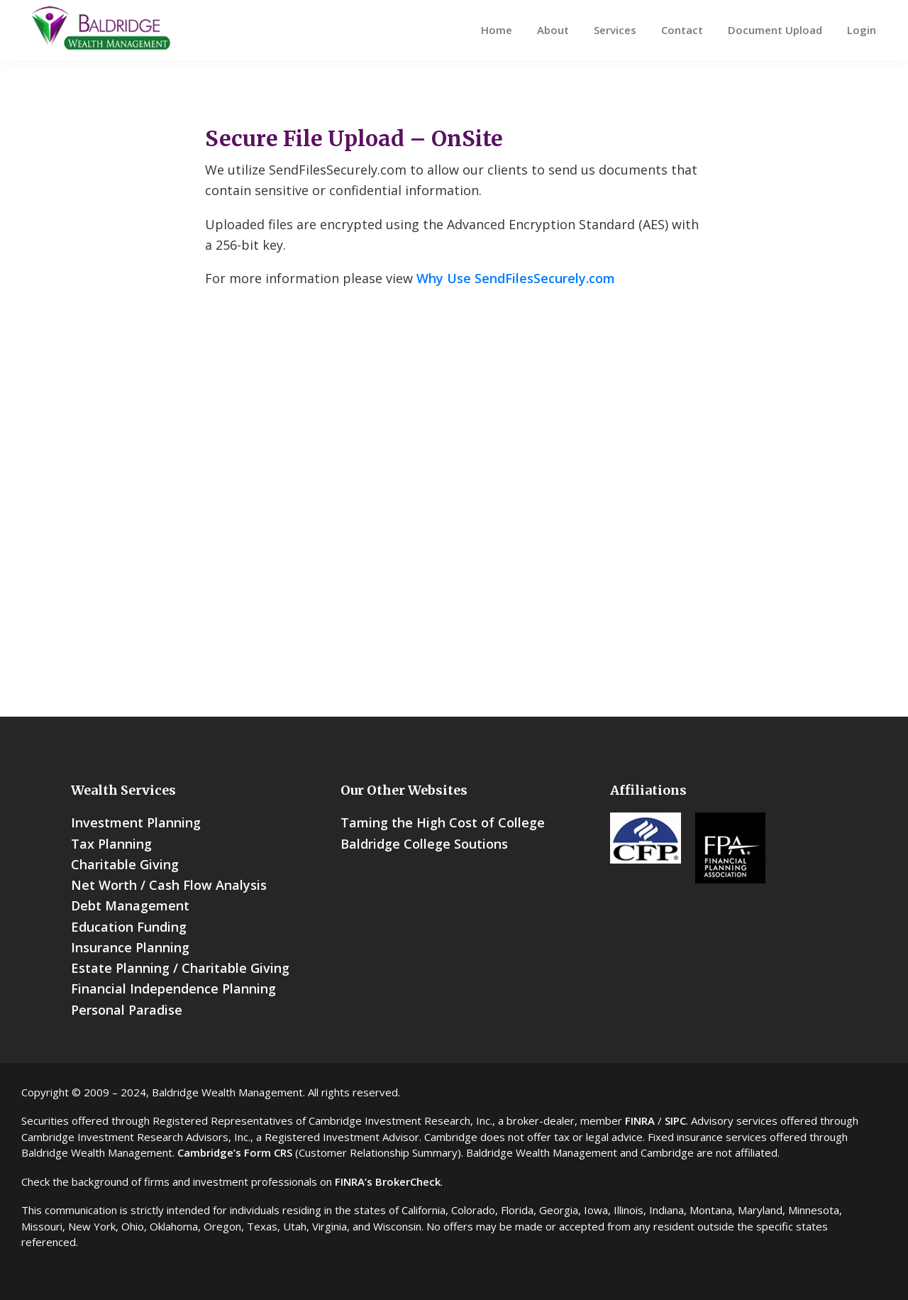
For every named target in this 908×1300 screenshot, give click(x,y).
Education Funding (129, 926)
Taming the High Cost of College (442, 822)
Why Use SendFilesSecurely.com (515, 278)
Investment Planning (136, 822)
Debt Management (130, 905)
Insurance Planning (130, 947)
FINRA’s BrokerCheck (388, 1181)
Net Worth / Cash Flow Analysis (169, 884)
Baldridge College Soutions (424, 843)
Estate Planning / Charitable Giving (180, 967)
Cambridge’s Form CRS (234, 1152)
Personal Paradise (126, 1009)
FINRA (640, 1120)
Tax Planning (111, 843)
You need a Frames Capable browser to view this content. (454, 520)
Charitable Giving (125, 864)
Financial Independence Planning (173, 988)
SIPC (675, 1120)
